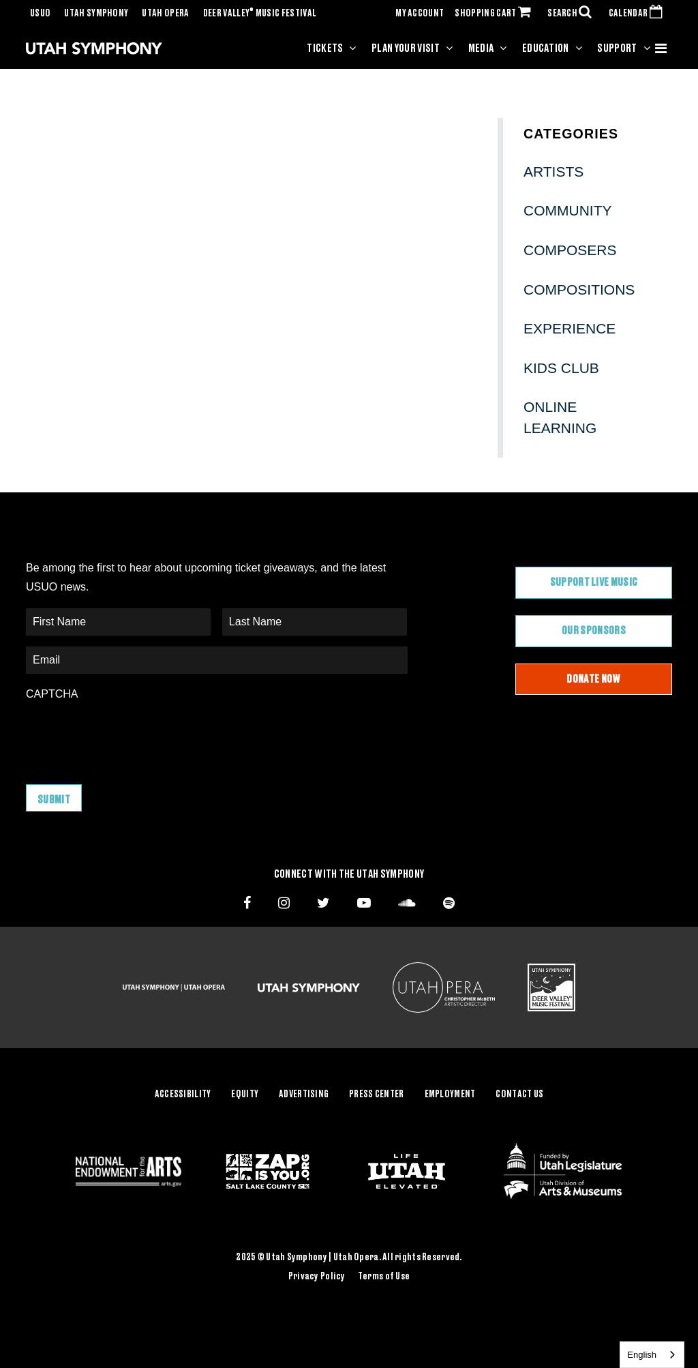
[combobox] (652, 1354)
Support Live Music (594, 582)
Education (545, 48)
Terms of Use (384, 1276)
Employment (450, 1094)
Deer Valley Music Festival (260, 13)
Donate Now (593, 679)
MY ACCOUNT (419, 13)
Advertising (304, 1094)
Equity (244, 1094)
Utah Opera (165, 13)
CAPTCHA (52, 694)
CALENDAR (638, 13)
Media (481, 48)
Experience (570, 328)
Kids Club (561, 368)
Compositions (579, 289)
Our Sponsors (594, 630)
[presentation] (129, 735)
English (641, 1355)
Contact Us (519, 1094)
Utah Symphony (96, 13)
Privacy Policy (317, 1276)
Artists (553, 171)
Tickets (325, 48)
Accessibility (183, 1094)
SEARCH (572, 13)
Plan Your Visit (405, 48)
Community (568, 210)
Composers (570, 250)
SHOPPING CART (495, 13)
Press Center (376, 1094)
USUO (40, 13)
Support (617, 48)
